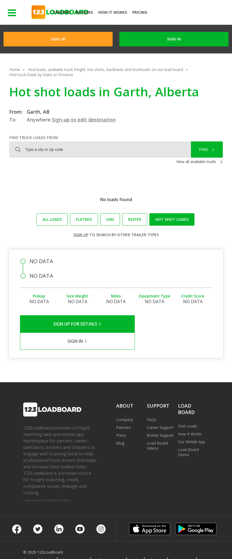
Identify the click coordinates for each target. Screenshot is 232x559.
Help (136, 542)
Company (124, 402)
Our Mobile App (191, 424)
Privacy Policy (74, 542)
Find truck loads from (33, 137)
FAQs (151, 402)
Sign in (174, 39)
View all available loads (196, 161)
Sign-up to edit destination (84, 119)
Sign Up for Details (68, 324)
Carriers (61, 12)
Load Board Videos (157, 428)
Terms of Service (38, 542)
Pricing (139, 12)
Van (110, 219)
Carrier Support (160, 410)
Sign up (80, 234)
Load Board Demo (188, 435)
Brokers (84, 12)
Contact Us (182, 542)
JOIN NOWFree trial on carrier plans (190, 13)
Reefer (134, 219)
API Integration (109, 542)
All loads (52, 219)
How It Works (112, 12)
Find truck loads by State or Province (41, 74)
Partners (123, 410)
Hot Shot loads (172, 219)
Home (14, 69)
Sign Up (58, 39)
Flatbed (84, 219)
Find (203, 149)
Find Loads (187, 408)
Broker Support (160, 418)
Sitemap (34, 547)
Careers (156, 542)
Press (121, 418)
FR (53, 547)
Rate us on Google (82, 547)
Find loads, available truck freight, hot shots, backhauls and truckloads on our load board (105, 69)
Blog (120, 425)
